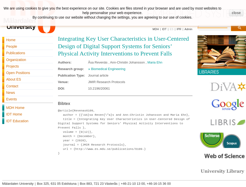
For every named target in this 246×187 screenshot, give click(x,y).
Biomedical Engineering (108, 69)
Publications (15, 53)
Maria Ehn (154, 62)
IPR (179, 29)
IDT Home (14, 114)
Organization (16, 60)
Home (11, 40)
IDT (164, 29)
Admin (188, 29)
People (11, 46)
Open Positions (18, 73)
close (236, 13)
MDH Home (15, 108)
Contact (12, 86)
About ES (13, 79)
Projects (12, 66)
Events (11, 99)
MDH (156, 29)
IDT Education (17, 121)
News (10, 93)
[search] (218, 27)
